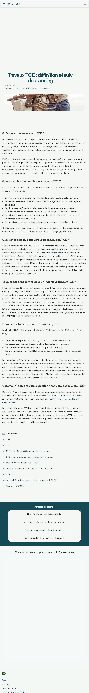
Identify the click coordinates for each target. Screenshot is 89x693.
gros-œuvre (16, 146)
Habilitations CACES (14, 486)
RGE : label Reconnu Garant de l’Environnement (27, 451)
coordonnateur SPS (60, 252)
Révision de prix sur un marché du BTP (23, 462)
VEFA (8, 474)
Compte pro (6, 684)
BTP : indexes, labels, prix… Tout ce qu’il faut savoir (28, 468)
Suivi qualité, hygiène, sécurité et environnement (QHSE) (31, 480)
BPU (7, 439)
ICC (7, 445)
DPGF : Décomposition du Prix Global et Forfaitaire (29, 457)
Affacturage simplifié (9, 688)
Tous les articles (8, 88)
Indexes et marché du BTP (22, 88)
